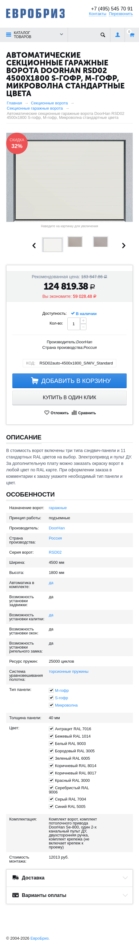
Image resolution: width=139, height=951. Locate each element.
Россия (55, 538)
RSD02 (55, 552)
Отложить (60, 413)
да (51, 582)
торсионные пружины (69, 671)
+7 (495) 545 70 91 (112, 8)
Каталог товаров (22, 35)
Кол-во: (56, 323)
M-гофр (62, 690)
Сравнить (87, 413)
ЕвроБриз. (40, 938)
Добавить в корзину (76, 380)
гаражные (58, 507)
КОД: (30, 363)
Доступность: (54, 313)
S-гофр (61, 698)
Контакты (97, 13)
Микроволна (66, 705)
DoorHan (57, 528)
